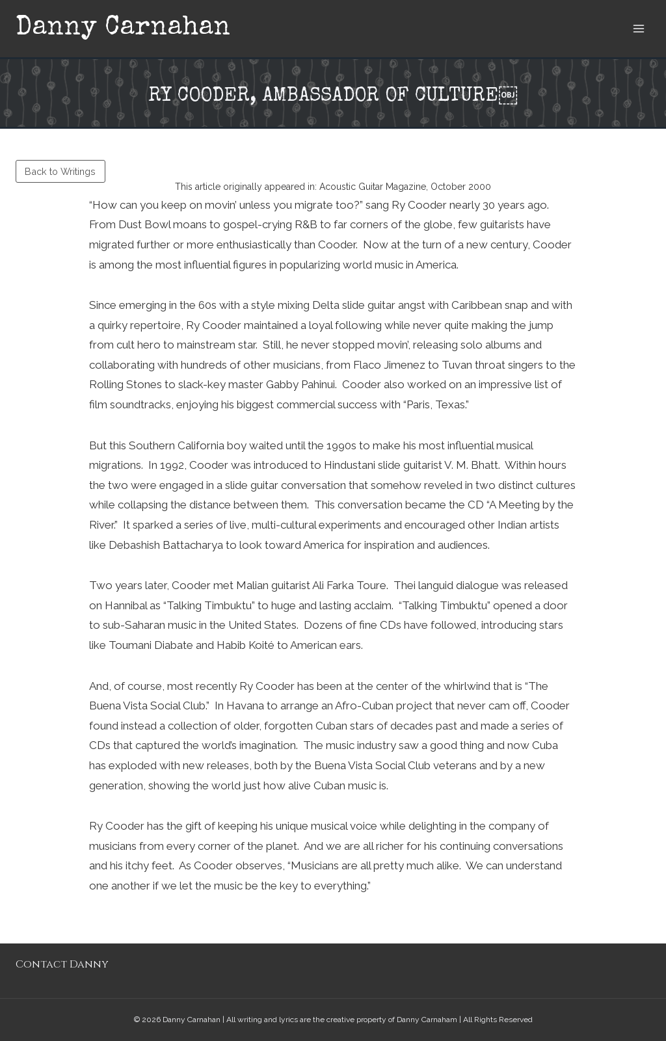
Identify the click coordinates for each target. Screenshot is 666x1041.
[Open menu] (638, 28)
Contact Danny (62, 964)
